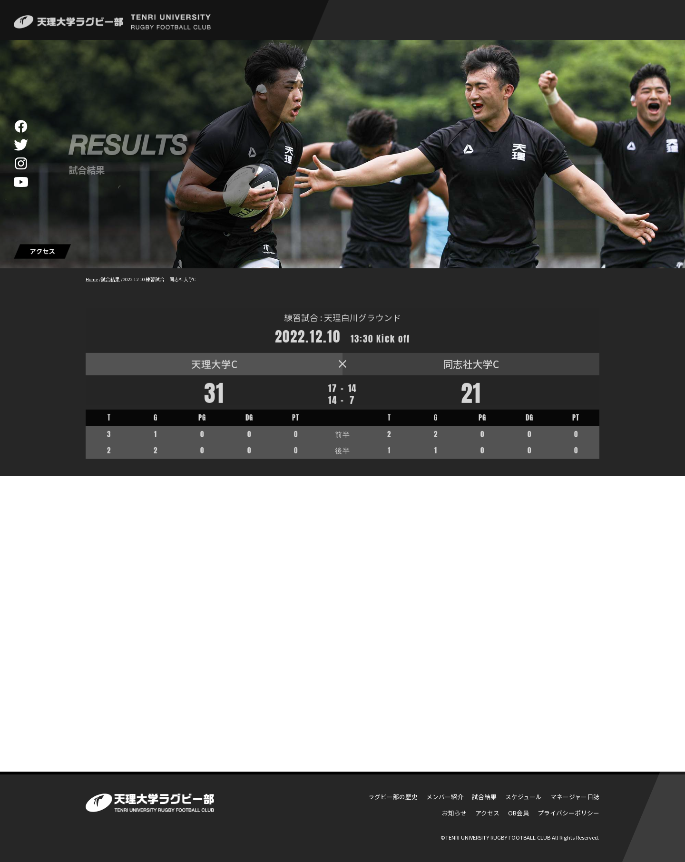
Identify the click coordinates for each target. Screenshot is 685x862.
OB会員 (518, 812)
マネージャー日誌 (574, 796)
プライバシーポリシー (568, 812)
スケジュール (523, 796)
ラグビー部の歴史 (393, 796)
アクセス (487, 812)
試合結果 (484, 796)
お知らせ (454, 812)
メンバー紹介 (444, 796)
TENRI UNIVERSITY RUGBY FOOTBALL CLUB (497, 837)
